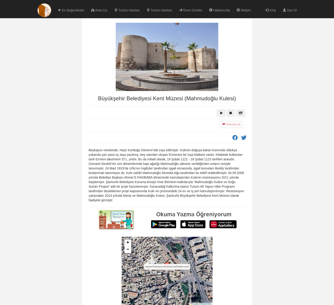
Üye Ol (290, 10)
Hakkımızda (219, 10)
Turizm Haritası (127, 10)
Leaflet (194, 304)
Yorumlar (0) (231, 124)
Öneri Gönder (190, 10)
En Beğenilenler (71, 10)
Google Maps (206, 304)
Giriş (270, 10)
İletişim (244, 10)
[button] (167, 266)
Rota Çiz (99, 10)
